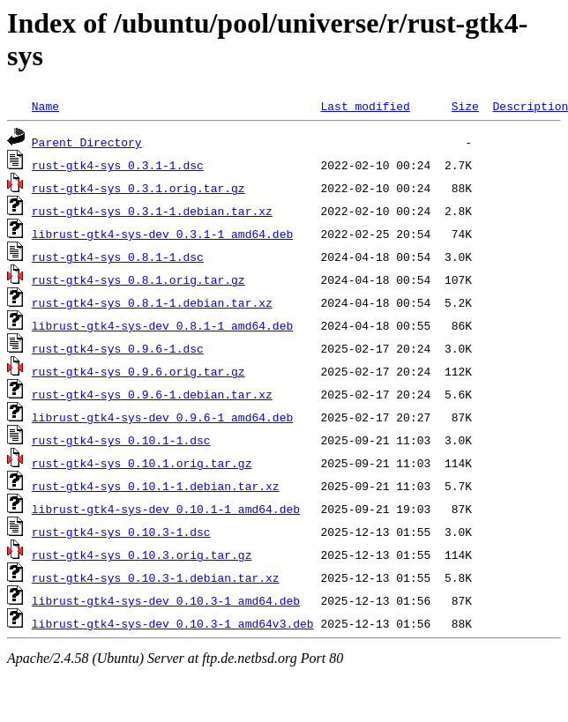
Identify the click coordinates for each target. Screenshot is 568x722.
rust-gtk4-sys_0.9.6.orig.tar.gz (138, 371)
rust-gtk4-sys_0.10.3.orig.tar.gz (142, 554)
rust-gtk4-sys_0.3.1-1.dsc (118, 165)
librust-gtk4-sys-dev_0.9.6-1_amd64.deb (162, 417)
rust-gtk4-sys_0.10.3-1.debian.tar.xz (156, 577)
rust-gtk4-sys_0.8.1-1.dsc (118, 256)
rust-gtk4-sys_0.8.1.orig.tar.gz (138, 279)
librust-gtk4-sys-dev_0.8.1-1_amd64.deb (162, 325)
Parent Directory (87, 142)
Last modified (364, 106)
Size (465, 106)
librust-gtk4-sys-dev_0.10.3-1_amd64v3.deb (173, 623)
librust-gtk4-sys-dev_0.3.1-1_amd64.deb (162, 234)
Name (45, 106)
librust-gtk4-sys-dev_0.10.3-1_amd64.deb (166, 600)
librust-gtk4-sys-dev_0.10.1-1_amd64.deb (166, 509)
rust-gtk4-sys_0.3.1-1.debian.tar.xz (152, 211)
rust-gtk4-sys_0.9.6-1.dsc (118, 348)
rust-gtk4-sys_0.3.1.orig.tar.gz (138, 188)
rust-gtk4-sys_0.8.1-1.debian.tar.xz (152, 302)
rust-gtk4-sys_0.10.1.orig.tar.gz (142, 463)
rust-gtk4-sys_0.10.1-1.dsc (121, 440)
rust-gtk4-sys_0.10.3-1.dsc (121, 532)
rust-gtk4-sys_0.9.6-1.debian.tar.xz (152, 394)
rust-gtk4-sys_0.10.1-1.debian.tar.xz (156, 486)
